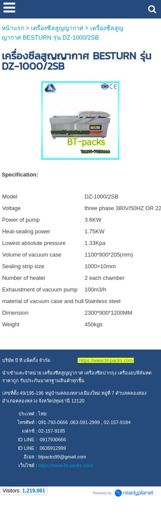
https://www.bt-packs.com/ (65, 465)
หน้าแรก (13, 28)
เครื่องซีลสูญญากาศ (57, 28)
